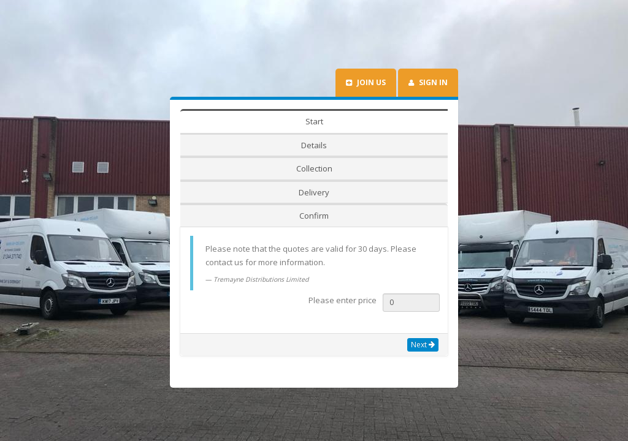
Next (423, 297)
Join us (366, 129)
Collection (306, 168)
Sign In (428, 129)
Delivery (365, 168)
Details (249, 168)
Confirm (420, 168)
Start (202, 168)
